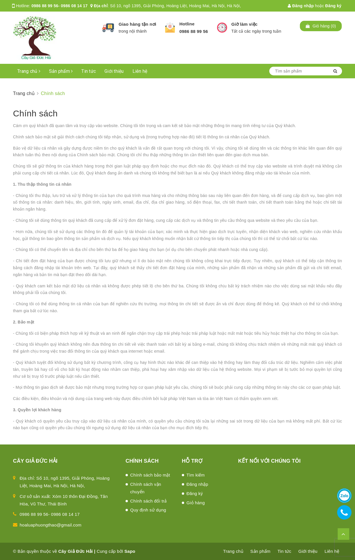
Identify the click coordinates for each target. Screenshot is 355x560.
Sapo (129, 551)
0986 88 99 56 (193, 31)
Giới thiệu (114, 71)
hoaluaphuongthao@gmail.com (50, 524)
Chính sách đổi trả (148, 500)
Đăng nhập (301, 5)
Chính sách (35, 113)
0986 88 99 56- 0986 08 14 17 (59, 5)
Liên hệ (139, 71)
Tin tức (88, 71)
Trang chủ (28, 71)
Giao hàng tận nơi (137, 24)
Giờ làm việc (244, 24)
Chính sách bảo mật (150, 474)
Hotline (187, 23)
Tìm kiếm (195, 474)
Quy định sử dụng (148, 509)
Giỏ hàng (195, 502)
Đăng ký (333, 5)
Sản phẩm (61, 71)
